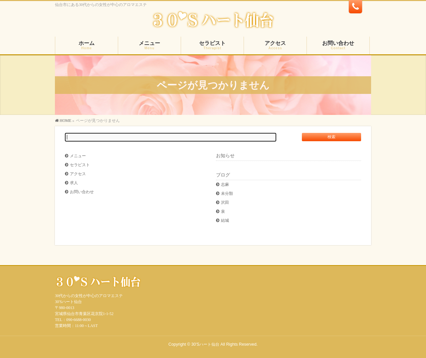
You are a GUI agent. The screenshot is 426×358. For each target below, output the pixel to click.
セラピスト (80, 165)
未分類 (227, 193)
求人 (74, 182)
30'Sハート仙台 (205, 344)
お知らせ (225, 155)
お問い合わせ (82, 191)
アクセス (78, 174)
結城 (225, 220)
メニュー (78, 156)
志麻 (225, 184)
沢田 (225, 202)
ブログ (223, 175)
